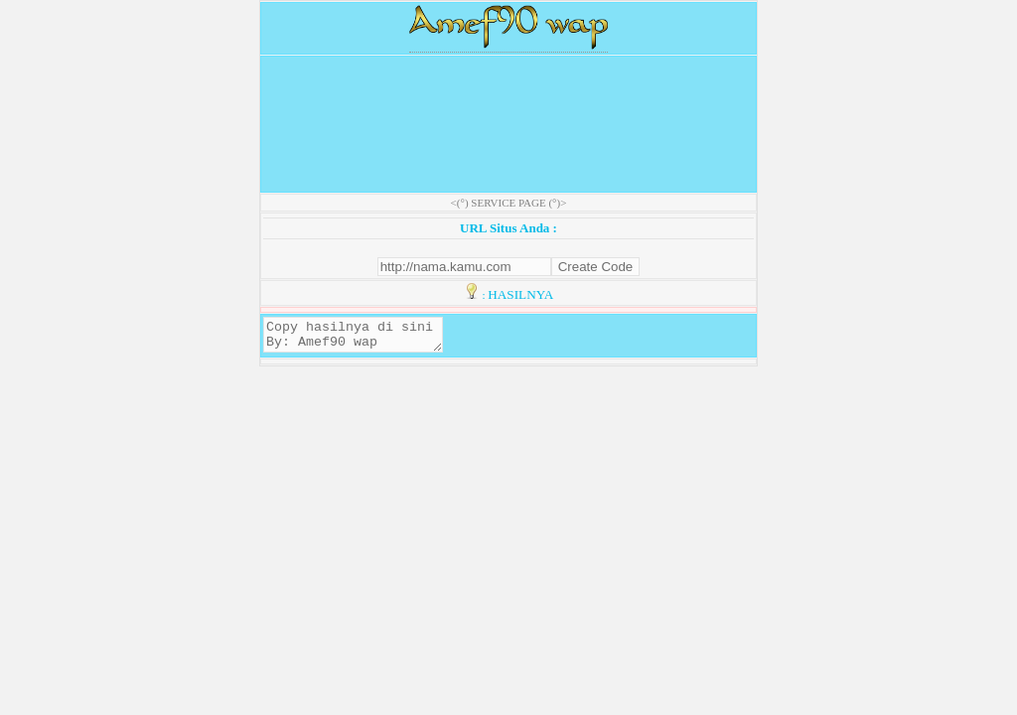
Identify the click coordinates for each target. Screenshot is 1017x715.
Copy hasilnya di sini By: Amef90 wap (363, 337)
